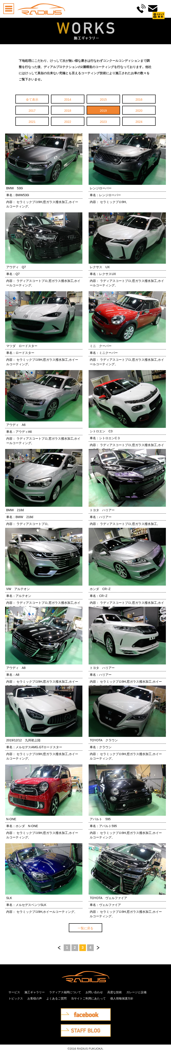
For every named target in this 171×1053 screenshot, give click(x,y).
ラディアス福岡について (65, 992)
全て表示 (32, 99)
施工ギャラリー (34, 992)
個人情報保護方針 (121, 998)
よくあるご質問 (56, 998)
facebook (67, 1011)
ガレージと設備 (136, 992)
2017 (31, 110)
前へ (59, 947)
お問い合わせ (94, 992)
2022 (67, 122)
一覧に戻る (85, 928)
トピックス (15, 998)
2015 (103, 99)
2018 (67, 110)
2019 (103, 110)
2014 (67, 99)
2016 (138, 99)
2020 (138, 110)
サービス (14, 992)
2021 (31, 122)
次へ (98, 947)
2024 (138, 122)
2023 (103, 122)
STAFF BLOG (70, 1027)
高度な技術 (114, 992)
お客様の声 (34, 998)
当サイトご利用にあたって (88, 998)
